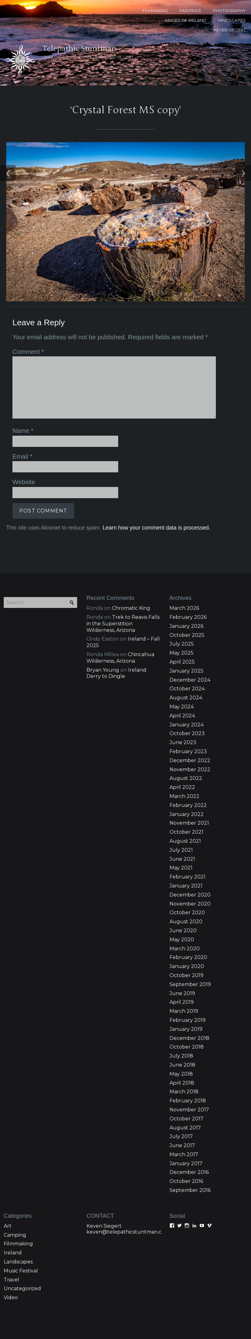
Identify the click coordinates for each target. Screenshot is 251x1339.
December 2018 (189, 998)
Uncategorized (22, 1248)
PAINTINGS (190, 10)
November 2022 (190, 729)
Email (22, 416)
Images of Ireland (185, 20)
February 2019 (188, 980)
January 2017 (186, 1123)
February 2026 (188, 577)
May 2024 (182, 667)
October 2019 (186, 935)
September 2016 (190, 1150)
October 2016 (186, 1141)
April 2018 (182, 1042)
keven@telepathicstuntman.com (128, 1192)
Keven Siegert (104, 1186)
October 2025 (187, 595)
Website (23, 441)
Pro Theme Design (190, 1324)
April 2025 (182, 622)
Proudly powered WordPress (76, 1324)
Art (8, 1186)
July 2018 (181, 1016)
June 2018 (182, 1025)
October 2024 (187, 648)
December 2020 (190, 855)
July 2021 (181, 810)
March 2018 (184, 1051)
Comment (28, 311)
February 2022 (188, 765)
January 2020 (187, 926)
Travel (11, 1240)
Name (22, 390)
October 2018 (187, 1007)
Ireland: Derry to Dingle (116, 633)
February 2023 (188, 711)
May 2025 (181, 613)
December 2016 (189, 1132)
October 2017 (186, 1079)
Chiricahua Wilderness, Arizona (120, 617)
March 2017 (184, 1114)
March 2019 (184, 971)
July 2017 (181, 1096)
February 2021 (188, 837)
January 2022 (187, 774)
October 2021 (186, 792)
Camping (15, 1195)
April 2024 (182, 676)
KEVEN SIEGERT (230, 30)
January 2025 (186, 631)
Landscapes (18, 1222)
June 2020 (183, 890)
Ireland (13, 1213)
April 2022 (182, 747)
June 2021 (182, 819)
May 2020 (182, 899)
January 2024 (187, 685)
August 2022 (186, 738)
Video (11, 1257)
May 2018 (181, 1034)
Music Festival (21, 1231)
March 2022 (184, 756)
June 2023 (183, 702)
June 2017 (182, 1105)
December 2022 (190, 720)
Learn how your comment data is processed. (156, 487)
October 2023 (187, 693)
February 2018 (188, 1060)
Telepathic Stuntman (77, 10)
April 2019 (182, 962)
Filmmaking (18, 1204)
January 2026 (186, 586)
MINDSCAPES (232, 20)
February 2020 (188, 917)
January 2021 (186, 846)
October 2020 (187, 872)
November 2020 (190, 864)
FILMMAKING (155, 10)
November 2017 (189, 1070)
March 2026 (184, 568)
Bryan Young (102, 630)
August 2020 (186, 881)
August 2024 (186, 657)
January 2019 (186, 989)
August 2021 (185, 801)
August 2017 (185, 1087)
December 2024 (190, 640)
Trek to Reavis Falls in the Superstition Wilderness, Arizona (123, 583)
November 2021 (189, 783)
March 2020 (185, 908)
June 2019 (182, 953)
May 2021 (181, 828)
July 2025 (182, 604)
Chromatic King (131, 568)
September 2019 (190, 944)
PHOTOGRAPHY (229, 10)
